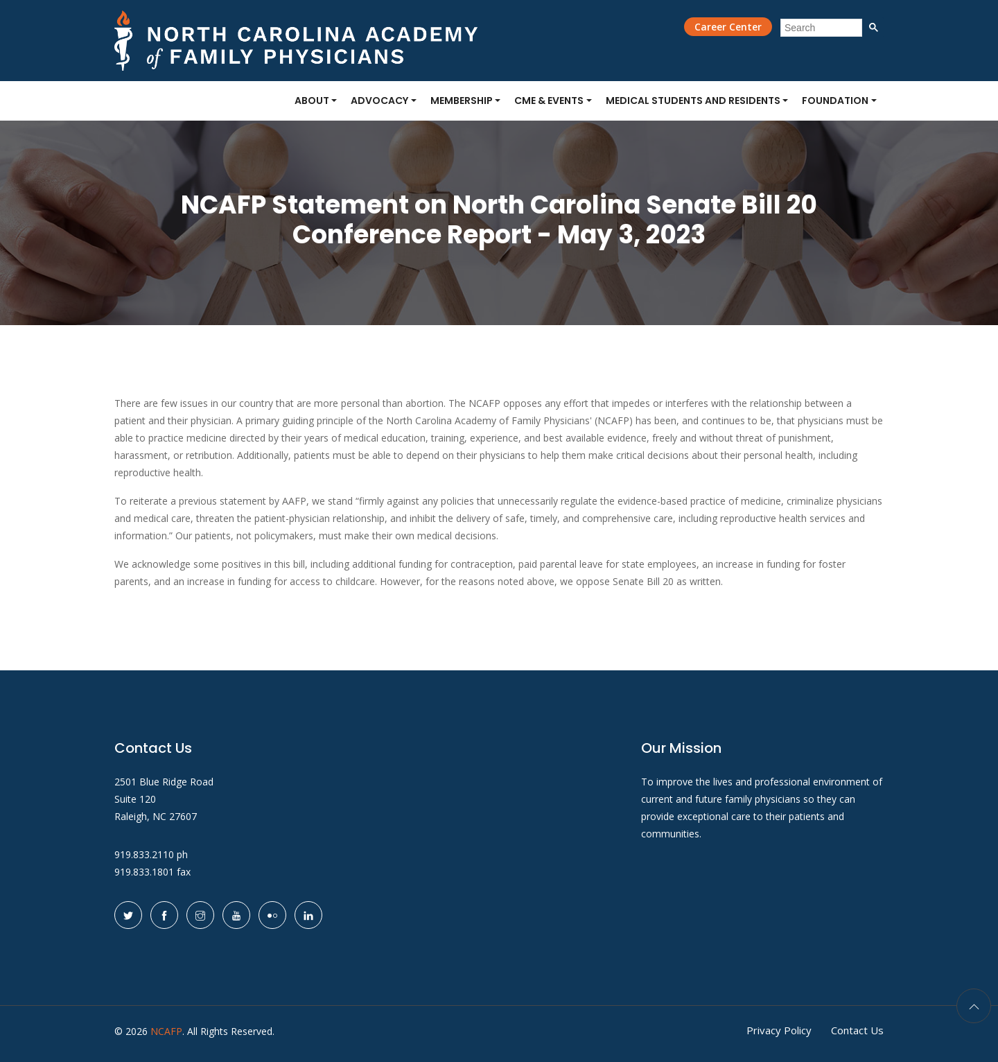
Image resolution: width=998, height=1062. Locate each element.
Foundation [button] (835, 100)
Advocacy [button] (379, 100)
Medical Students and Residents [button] (693, 100)
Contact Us (857, 1030)
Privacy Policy (779, 1030)
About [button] (312, 100)
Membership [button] (461, 100)
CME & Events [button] (549, 100)
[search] (821, 27)
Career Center (728, 26)
